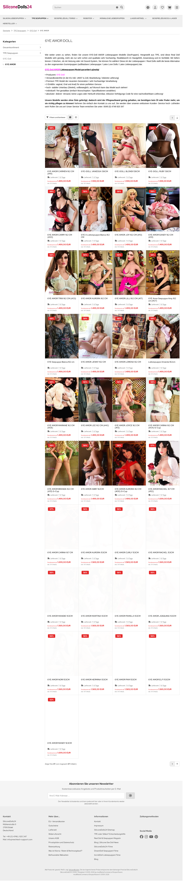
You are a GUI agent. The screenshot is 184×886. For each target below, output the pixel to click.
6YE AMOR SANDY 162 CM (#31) (160, 236)
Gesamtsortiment (11, 47)
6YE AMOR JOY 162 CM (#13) (128, 235)
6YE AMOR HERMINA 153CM (94, 680)
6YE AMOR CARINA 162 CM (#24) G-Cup (161, 427)
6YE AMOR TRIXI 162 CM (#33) (61, 299)
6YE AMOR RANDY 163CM (59, 743)
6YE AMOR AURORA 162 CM (94, 299)
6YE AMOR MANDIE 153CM (60, 616)
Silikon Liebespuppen (14, 18)
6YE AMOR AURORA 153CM (94, 553)
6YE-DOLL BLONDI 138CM (127, 172)
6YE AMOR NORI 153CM (58, 680)
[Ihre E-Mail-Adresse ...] (86, 796)
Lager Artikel (138, 18)
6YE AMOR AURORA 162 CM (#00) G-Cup (128, 490)
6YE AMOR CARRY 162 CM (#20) (59, 236)
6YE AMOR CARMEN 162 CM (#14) (60, 173)
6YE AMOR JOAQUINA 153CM (162, 616)
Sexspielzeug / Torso (66, 18)
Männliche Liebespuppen (112, 18)
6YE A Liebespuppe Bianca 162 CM (95, 236)
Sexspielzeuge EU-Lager (164, 18)
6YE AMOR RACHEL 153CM (161, 553)
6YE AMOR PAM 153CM (125, 680)
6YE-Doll (7, 58)
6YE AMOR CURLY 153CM (127, 553)
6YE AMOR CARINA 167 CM (60, 553)
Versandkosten (74, 870)
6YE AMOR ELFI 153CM (159, 680)
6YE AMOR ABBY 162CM (92, 489)
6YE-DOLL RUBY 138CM (159, 172)
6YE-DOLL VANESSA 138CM (94, 172)
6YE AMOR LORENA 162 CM (128, 362)
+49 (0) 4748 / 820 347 (16, 837)
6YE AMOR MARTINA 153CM (94, 616)
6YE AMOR (10, 64)
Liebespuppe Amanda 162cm (161, 362)
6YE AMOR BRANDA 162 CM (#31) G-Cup (60, 490)
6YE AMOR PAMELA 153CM (128, 616)
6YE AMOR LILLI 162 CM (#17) (129, 299)
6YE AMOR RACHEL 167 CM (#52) (161, 490)
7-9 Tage (61, 178)
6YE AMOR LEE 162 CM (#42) (95, 426)
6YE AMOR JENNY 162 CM (93, 362)
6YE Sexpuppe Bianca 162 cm (60, 362)
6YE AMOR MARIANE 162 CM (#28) (60, 427)
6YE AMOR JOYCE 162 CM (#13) (127, 427)
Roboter (88, 18)
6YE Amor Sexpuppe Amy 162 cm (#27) (162, 300)
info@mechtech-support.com (19, 840)
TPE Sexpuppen (40, 18)
